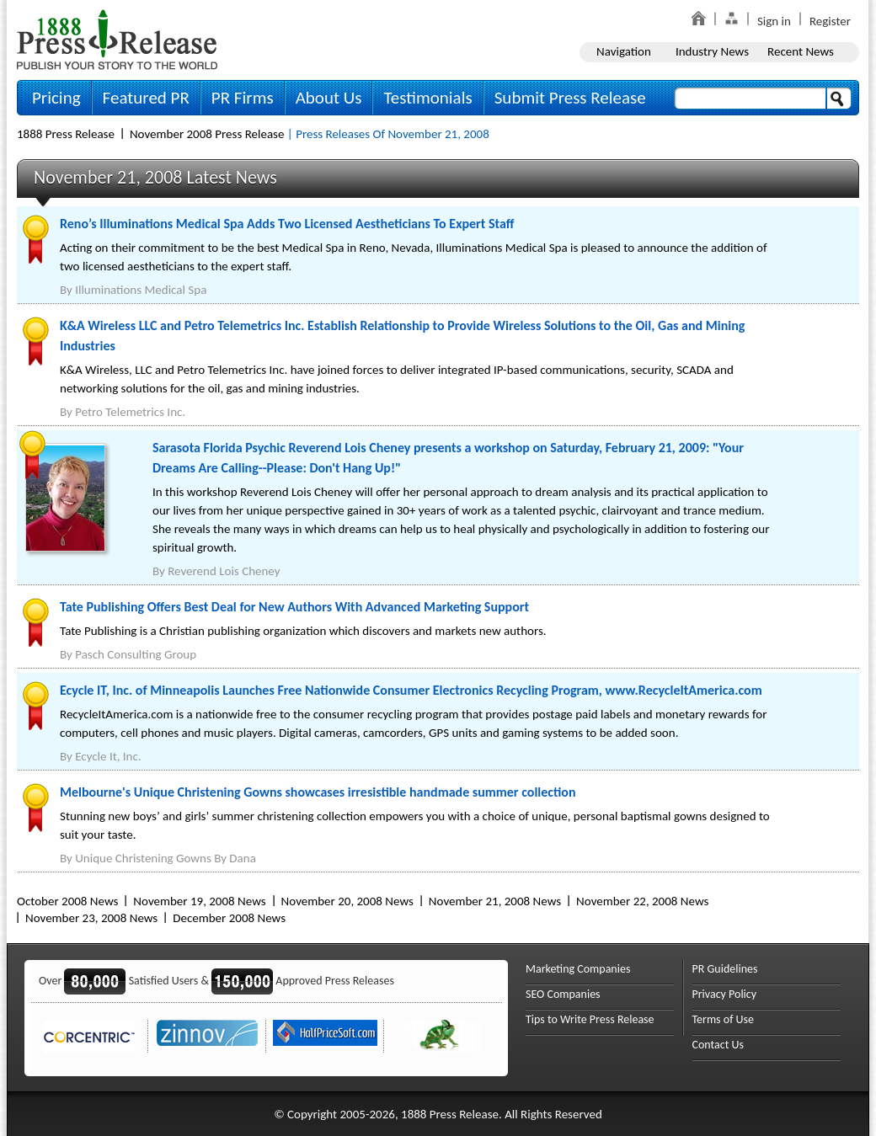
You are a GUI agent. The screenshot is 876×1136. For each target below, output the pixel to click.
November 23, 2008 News (91, 917)
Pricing (56, 98)
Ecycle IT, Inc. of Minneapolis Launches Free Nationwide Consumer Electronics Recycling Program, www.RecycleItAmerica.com (411, 690)
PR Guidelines (725, 969)
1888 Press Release (66, 133)
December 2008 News (229, 917)
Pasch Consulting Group (135, 654)
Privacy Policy (724, 994)
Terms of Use (723, 1019)
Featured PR (146, 98)
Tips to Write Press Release (590, 1019)
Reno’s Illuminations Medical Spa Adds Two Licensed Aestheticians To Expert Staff (287, 224)
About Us (329, 98)
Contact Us (718, 1044)
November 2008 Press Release (207, 133)
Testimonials (427, 98)
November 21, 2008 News (495, 901)
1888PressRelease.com (117, 39)
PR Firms (242, 98)
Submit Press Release (570, 98)
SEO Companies (563, 994)
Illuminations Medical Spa (140, 289)
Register (830, 21)
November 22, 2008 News (642, 901)
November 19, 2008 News (199, 901)
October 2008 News (67, 901)
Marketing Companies (578, 969)
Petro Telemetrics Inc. (130, 411)
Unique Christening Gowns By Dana (165, 858)
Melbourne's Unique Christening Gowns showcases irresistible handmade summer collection (318, 792)
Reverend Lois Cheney (224, 571)
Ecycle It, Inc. (108, 756)
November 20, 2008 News (347, 901)
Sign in (774, 21)
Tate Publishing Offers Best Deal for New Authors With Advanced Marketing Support (294, 607)
